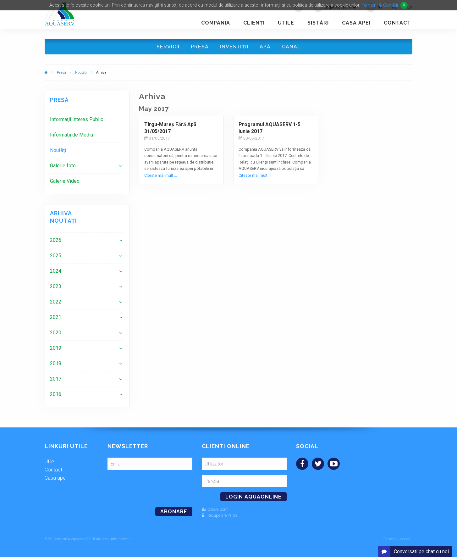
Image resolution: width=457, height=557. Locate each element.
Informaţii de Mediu (71, 135)
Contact (397, 23)
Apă (265, 47)
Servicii (168, 47)
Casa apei (356, 23)
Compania (215, 23)
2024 (55, 271)
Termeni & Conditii (379, 5)
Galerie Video (65, 181)
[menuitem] (87, 119)
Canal (291, 47)
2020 (55, 333)
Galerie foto (63, 166)
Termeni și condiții (397, 539)
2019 (55, 348)
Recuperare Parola (220, 515)
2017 (55, 379)
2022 (55, 302)
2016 (55, 394)
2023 (55, 286)
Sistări (318, 23)
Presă (200, 47)
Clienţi (254, 23)
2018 (55, 363)
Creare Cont (215, 509)
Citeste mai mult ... (160, 175)
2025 (55, 256)
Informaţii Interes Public (76, 119)
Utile (286, 23)
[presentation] (150, 486)
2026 (55, 240)
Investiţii (234, 47)
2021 (55, 317)
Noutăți (81, 72)
